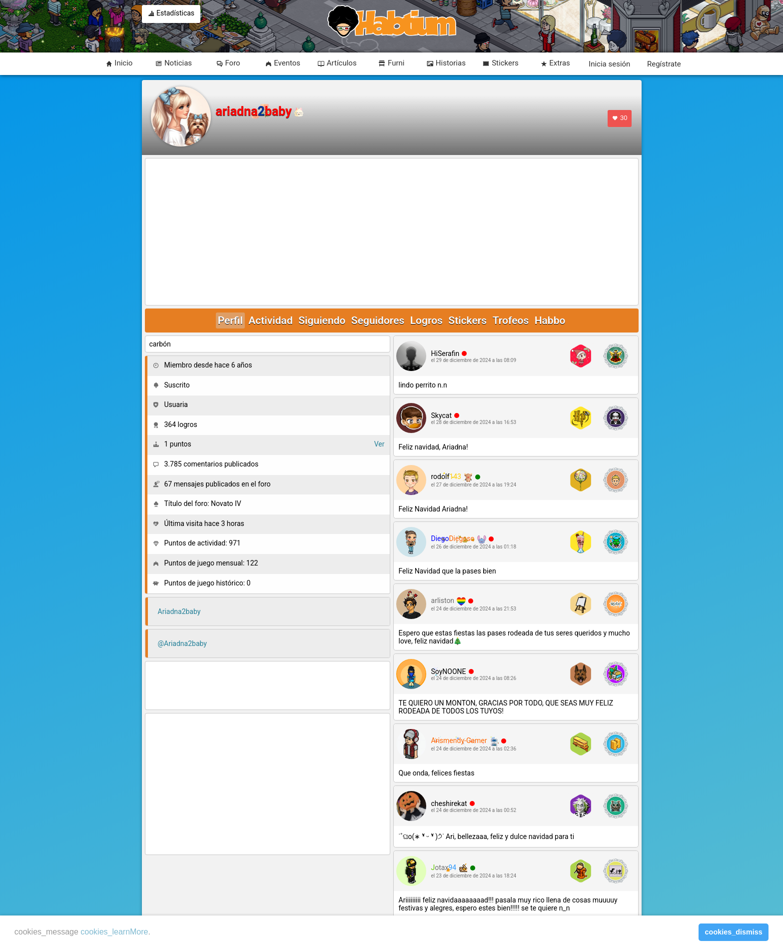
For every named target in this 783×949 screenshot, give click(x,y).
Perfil (230, 320)
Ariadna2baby (179, 612)
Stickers (467, 320)
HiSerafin (445, 354)
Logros (426, 320)
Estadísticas (171, 14)
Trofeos (511, 320)
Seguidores (377, 320)
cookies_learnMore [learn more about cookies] (114, 932)
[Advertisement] (391, 232)
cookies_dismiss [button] (734, 932)
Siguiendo (321, 320)
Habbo (550, 320)
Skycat (441, 416)
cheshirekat (449, 804)
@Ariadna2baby (182, 644)
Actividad (270, 320)
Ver (379, 444)
